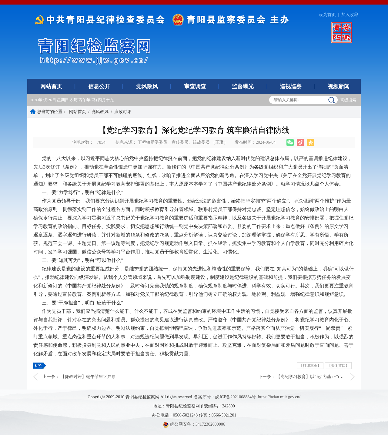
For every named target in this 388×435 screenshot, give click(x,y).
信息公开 (99, 86)
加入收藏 (349, 14)
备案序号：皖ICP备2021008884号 (225, 397)
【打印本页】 (310, 365)
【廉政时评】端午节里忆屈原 (88, 376)
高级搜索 (348, 100)
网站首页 (51, 86)
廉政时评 (122, 111)
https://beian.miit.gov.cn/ (279, 397)
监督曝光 (243, 86)
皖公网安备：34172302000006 (194, 424)
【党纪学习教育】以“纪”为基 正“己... (311, 376)
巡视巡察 (291, 86)
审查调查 (195, 86)
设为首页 (327, 14)
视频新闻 (339, 86)
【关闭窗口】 (338, 365)
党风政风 (147, 86)
